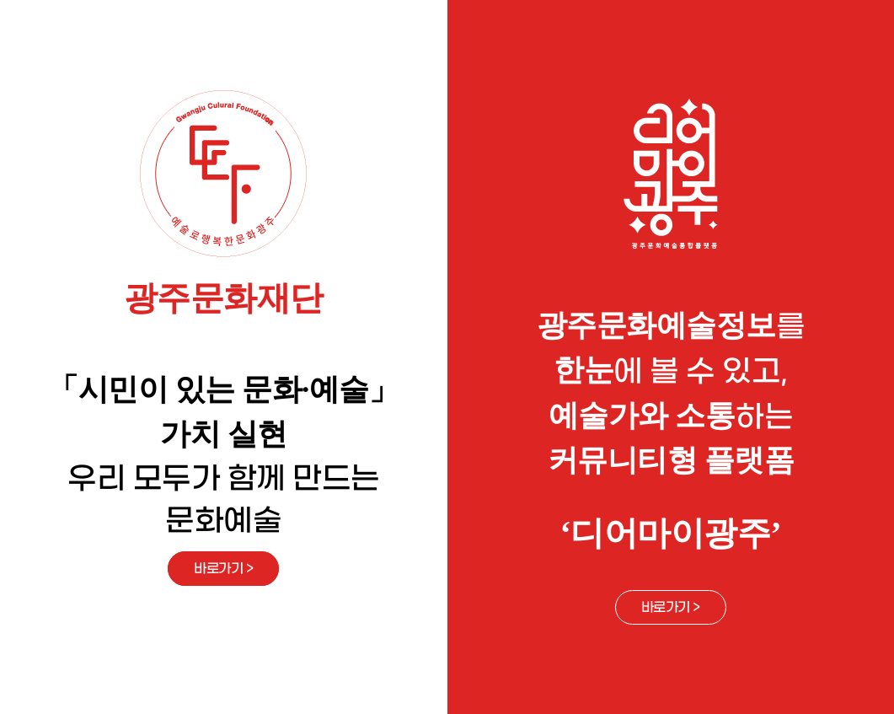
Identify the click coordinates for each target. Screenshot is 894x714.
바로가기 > (223, 569)
